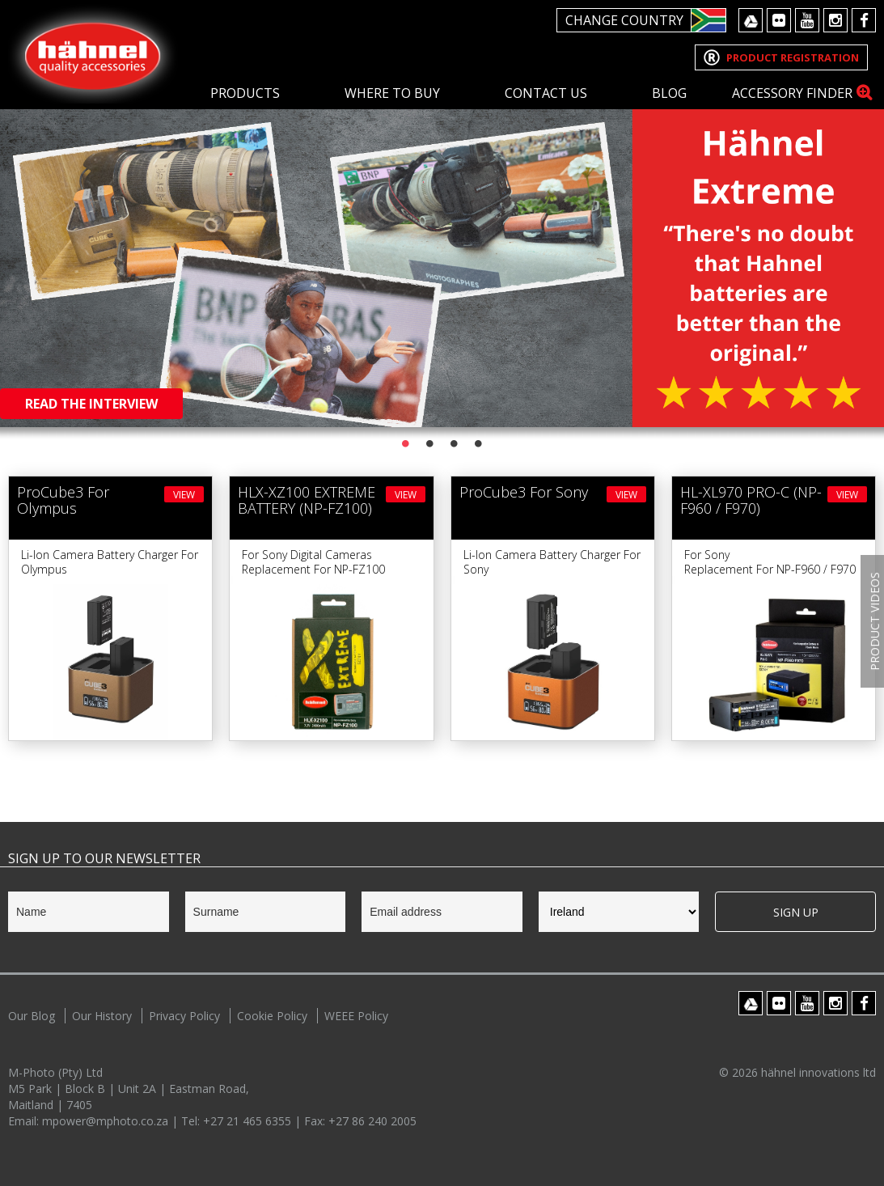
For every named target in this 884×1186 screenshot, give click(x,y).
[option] (442, 213)
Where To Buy (392, 93)
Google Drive (750, 20)
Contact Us (546, 93)
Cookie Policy (272, 1015)
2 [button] (430, 443)
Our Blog (31, 1015)
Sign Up (795, 912)
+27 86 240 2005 (372, 1121)
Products (245, 93)
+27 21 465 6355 (248, 1121)
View (184, 495)
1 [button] (406, 443)
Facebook (864, 20)
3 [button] (454, 443)
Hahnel (93, 54)
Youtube (807, 20)
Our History (102, 1015)
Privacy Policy (184, 1015)
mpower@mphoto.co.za (106, 1121)
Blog (669, 93)
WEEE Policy (356, 1015)
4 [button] (479, 443)
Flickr (779, 20)
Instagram (835, 20)
